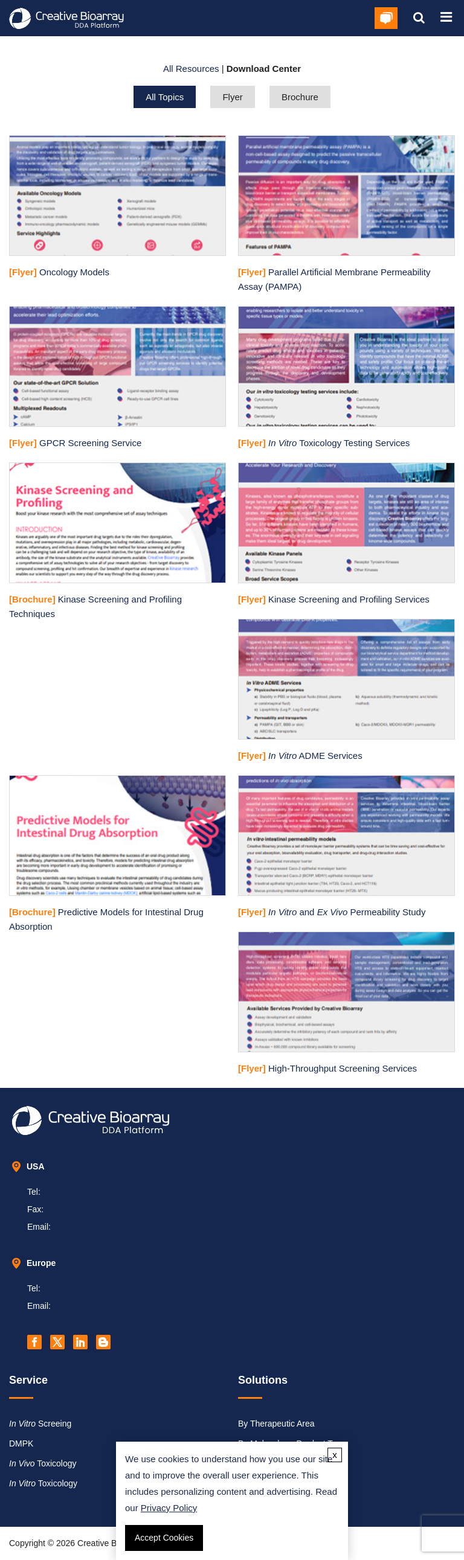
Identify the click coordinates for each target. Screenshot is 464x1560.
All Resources (191, 68)
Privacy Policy (169, 1508)
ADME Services (300, 755)
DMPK (21, 1443)
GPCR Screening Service (75, 443)
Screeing (40, 1423)
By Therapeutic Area (276, 1423)
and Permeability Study (331, 912)
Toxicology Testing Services (324, 443)
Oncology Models (59, 272)
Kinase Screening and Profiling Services (334, 599)
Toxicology (43, 1463)
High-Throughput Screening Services (327, 1068)
